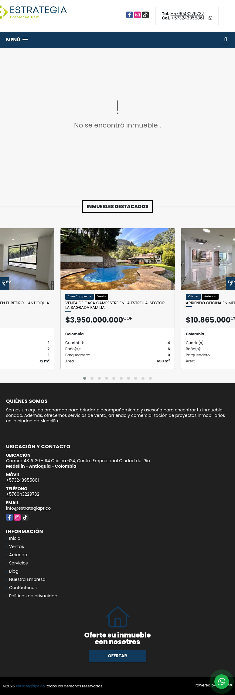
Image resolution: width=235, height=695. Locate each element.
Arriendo (18, 555)
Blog (13, 571)
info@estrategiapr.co (28, 508)
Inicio (14, 538)
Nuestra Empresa (27, 579)
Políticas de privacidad (33, 596)
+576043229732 (187, 14)
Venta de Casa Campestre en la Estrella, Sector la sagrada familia (115, 305)
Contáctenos (23, 588)
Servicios (18, 563)
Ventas (16, 546)
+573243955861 (187, 18)
